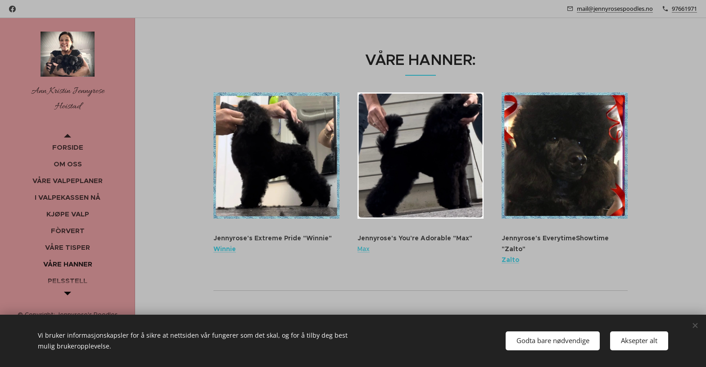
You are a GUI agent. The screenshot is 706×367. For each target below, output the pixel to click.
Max (364, 249)
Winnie (224, 249)
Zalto (510, 259)
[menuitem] (67, 147)
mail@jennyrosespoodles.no (615, 9)
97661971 (684, 9)
